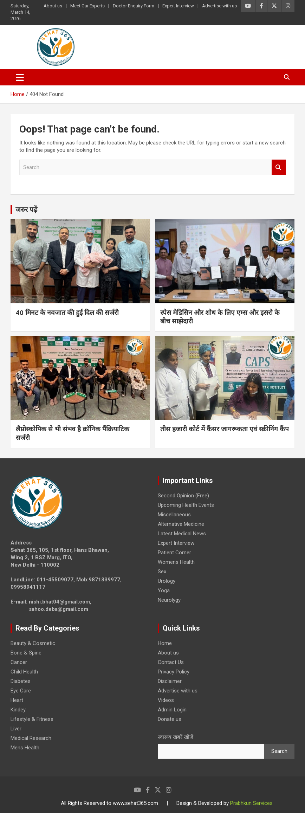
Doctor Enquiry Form (133, 5)
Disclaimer (170, 681)
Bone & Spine (26, 653)
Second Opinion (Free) (183, 495)
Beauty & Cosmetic (33, 643)
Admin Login (172, 709)
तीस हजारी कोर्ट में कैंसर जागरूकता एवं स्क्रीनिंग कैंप (224, 429)
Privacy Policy (173, 672)
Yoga (164, 590)
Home (165, 643)
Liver (16, 728)
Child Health (24, 672)
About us (53, 5)
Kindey (18, 709)
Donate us (169, 719)
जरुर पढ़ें (26, 209)
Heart (17, 700)
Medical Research (31, 738)
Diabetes (21, 681)
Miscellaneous (174, 514)
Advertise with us (219, 5)
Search (279, 167)
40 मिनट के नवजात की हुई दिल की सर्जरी (67, 313)
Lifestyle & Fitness (32, 719)
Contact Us (171, 662)
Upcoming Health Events (186, 505)
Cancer (19, 662)
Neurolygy (169, 600)
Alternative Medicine (181, 524)
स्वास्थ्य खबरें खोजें (175, 737)
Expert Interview (178, 5)
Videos (166, 700)
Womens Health (176, 562)
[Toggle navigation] (20, 77)
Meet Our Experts (87, 5)
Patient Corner (174, 552)
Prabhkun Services (251, 803)
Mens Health (25, 747)
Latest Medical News (182, 533)
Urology (166, 581)
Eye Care (21, 691)
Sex (162, 571)
